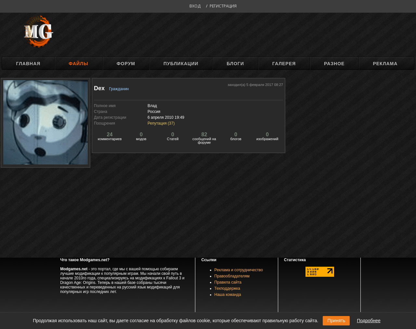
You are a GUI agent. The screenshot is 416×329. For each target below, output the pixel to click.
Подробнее (369, 320)
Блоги (235, 63)
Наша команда (227, 294)
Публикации (180, 63)
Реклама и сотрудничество (238, 270)
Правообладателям (232, 276)
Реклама (385, 63)
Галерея (284, 63)
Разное (334, 63)
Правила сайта (227, 282)
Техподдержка (227, 288)
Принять (336, 320)
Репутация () (161, 123)
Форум (126, 63)
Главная (28, 63)
